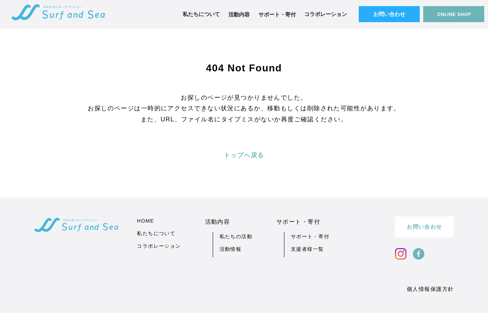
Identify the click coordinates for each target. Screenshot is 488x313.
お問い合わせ (389, 14)
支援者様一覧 (307, 249)
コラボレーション (325, 14)
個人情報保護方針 (430, 289)
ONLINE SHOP (454, 14)
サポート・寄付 (310, 236)
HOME (145, 221)
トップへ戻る (244, 155)
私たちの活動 (236, 236)
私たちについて (201, 14)
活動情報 (231, 249)
